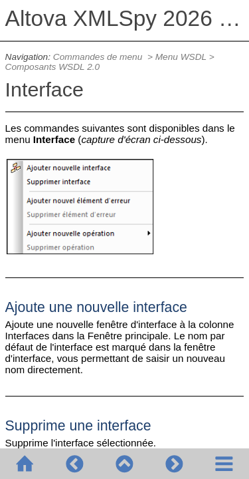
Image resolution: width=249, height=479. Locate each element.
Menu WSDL (181, 57)
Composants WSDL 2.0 (52, 67)
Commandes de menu (99, 57)
